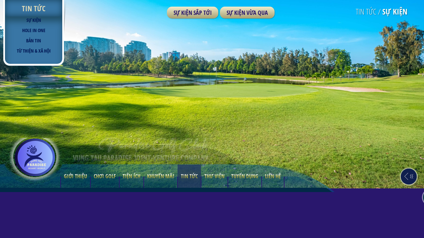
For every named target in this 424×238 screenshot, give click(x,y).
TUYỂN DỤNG (244, 222)
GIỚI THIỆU (75, 222)
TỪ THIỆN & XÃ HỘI (34, 51)
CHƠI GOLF (105, 222)
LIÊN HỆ (273, 222)
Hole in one (33, 30)
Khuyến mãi (160, 222)
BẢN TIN (33, 40)
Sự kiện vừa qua (247, 13)
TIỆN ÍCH (131, 222)
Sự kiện (33, 20)
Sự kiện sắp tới (193, 13)
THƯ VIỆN (214, 222)
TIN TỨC (189, 222)
